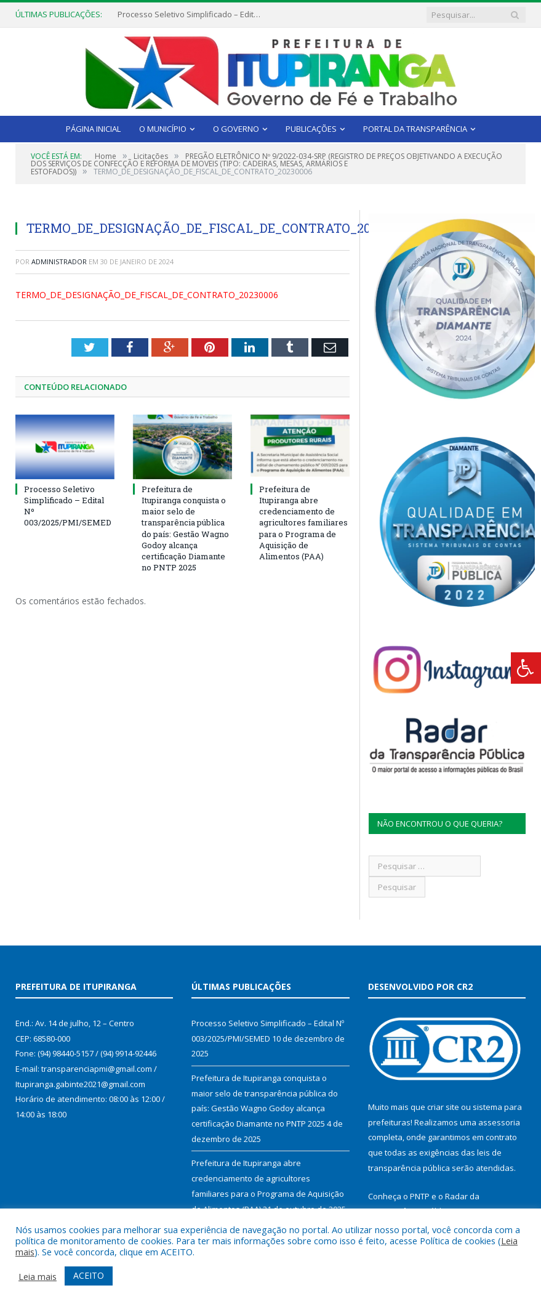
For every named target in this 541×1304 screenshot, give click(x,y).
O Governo (236, 128)
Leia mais (37, 1276)
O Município (162, 128)
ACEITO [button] (88, 1275)
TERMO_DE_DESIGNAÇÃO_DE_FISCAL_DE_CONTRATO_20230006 (146, 295)
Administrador (59, 261)
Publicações (311, 128)
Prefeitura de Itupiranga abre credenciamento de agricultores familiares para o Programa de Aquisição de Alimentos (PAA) (303, 523)
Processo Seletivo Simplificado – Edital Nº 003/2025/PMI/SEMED (191, 14)
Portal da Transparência (415, 128)
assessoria (499, 1122)
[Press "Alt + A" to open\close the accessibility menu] (526, 668)
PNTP (420, 1196)
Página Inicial (93, 128)
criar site (443, 1106)
